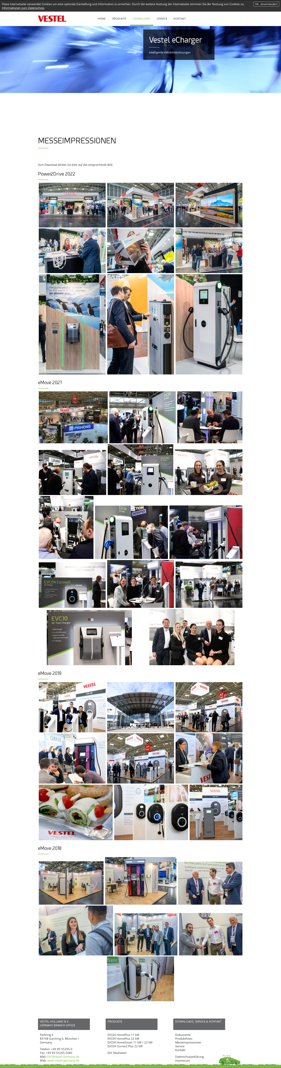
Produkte (119, 18)
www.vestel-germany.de (63, 1060)
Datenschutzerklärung (189, 1056)
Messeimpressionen (188, 1042)
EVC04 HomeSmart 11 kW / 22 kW (130, 1042)
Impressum (182, 1060)
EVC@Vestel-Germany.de (63, 1056)
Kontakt (179, 18)
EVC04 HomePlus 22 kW (123, 1038)
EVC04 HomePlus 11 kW (123, 1035)
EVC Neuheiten (117, 1053)
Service (162, 18)
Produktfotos (183, 1038)
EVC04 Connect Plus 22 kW (125, 1046)
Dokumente (183, 1035)
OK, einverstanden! (266, 4)
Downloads (141, 18)
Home (102, 18)
